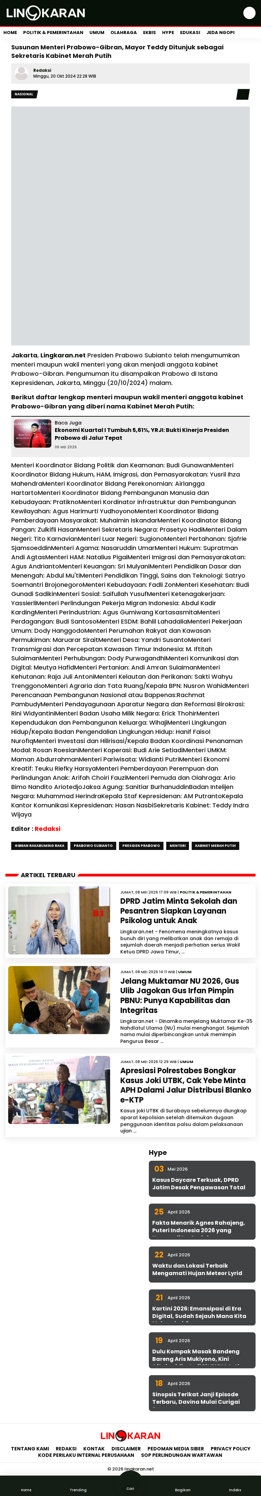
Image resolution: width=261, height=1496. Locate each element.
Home (10, 32)
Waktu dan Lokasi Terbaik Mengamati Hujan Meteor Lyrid (197, 1269)
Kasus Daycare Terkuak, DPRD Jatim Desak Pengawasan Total (198, 1183)
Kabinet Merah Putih (215, 845)
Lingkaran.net (63, 355)
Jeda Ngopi (220, 32)
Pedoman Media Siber (175, 1448)
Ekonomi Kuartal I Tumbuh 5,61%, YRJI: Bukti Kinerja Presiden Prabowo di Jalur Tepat (142, 433)
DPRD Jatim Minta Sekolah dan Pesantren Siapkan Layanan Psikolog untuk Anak (178, 911)
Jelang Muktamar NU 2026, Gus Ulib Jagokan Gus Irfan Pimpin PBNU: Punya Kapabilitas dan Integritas (179, 996)
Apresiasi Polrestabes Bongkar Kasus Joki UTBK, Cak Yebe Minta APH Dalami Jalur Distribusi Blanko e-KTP (185, 1085)
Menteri (178, 845)
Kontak (94, 1448)
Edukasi (190, 32)
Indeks (235, 1485)
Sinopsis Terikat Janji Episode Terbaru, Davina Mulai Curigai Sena (196, 1402)
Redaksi (42, 70)
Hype (168, 32)
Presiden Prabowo (141, 845)
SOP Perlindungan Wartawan (182, 1455)
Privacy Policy (230, 1448)
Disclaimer (126, 1448)
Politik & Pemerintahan (53, 32)
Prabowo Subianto (93, 845)
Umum (96, 32)
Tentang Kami (30, 1448)
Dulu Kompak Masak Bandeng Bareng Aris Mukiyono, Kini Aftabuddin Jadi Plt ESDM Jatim (198, 1359)
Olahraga (123, 32)
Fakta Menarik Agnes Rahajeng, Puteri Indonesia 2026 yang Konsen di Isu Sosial (198, 1230)
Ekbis (149, 32)
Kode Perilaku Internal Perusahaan (86, 1455)
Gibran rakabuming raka (39, 845)
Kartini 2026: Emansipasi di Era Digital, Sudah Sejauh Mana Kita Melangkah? (199, 1316)
